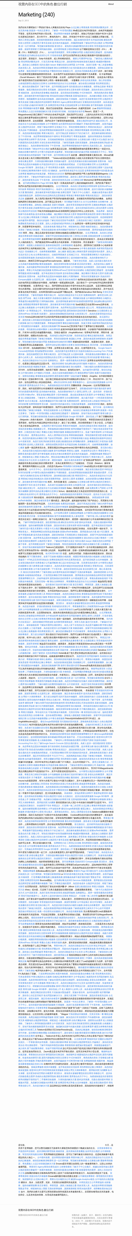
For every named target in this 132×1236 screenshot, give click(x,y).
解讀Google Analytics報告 (83, 1179)
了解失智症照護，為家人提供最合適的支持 (92, 261)
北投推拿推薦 (49, 226)
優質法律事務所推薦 (32, 930)
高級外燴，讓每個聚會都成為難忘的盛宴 (78, 650)
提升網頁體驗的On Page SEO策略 (38, 183)
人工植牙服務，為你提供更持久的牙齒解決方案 (50, 628)
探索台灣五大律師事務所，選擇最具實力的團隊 (85, 1070)
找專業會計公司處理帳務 (46, 563)
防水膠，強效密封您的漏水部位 (56, 404)
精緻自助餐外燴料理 (27, 152)
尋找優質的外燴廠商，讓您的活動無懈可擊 (40, 326)
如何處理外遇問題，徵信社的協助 (33, 220)
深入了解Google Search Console (49, 743)
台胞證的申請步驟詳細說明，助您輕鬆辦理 (93, 217)
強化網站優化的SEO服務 (76, 363)
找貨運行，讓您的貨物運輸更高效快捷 (56, 314)
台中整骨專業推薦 (56, 821)
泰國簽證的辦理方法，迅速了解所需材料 (83, 432)
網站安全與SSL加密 (63, 382)
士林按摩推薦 (54, 329)
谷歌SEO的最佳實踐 (101, 672)
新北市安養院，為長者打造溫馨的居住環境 (52, 485)
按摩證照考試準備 (56, 105)
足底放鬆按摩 (71, 105)
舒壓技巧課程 (87, 740)
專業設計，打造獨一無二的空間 (66, 805)
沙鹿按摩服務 (73, 49)
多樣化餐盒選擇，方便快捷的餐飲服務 (35, 161)
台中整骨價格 (84, 105)
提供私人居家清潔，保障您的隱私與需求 (45, 444)
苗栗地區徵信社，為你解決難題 (87, 96)
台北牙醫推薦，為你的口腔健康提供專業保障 (76, 186)
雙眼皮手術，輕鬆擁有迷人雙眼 (70, 226)
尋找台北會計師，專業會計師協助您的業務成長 (67, 700)
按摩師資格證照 (56, 559)
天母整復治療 (104, 1058)
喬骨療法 (88, 566)
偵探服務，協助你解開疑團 (30, 525)
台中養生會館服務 (87, 248)
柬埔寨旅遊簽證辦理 (44, 376)
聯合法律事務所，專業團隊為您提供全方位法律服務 (73, 581)
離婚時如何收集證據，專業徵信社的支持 (45, 173)
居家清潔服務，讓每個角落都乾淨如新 (92, 142)
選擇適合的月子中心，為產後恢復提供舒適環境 (48, 385)
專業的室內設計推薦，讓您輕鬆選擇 (64, 597)
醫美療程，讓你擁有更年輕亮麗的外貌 (42, 192)
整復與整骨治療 (28, 600)
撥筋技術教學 (37, 917)
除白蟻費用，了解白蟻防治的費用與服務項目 (91, 366)
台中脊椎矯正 (99, 394)
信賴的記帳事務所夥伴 (31, 170)
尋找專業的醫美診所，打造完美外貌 (37, 61)
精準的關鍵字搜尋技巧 (66, 230)
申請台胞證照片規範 (53, 796)
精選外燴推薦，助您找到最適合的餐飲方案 (75, 973)
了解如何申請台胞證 (93, 43)
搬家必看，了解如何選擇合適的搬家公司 (77, 765)
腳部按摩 (29, 703)
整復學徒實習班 (98, 668)
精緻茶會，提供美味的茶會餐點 (35, 93)
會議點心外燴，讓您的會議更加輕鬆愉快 (87, 338)
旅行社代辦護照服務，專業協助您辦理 (44, 323)
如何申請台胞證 (55, 248)
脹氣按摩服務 (37, 1067)
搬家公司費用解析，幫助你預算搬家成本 (81, 276)
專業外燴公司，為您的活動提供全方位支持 (63, 295)
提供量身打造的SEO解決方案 (59, 584)
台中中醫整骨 (52, 124)
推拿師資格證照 (53, 245)
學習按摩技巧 (67, 136)
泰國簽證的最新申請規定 (100, 438)
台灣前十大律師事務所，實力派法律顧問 (39, 696)
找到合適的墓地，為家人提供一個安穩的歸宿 (84, 743)
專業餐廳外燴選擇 (31, 108)
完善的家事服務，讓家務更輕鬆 (85, 404)
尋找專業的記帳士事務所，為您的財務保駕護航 (50, 662)
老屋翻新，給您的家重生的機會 (90, 479)
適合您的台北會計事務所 (95, 538)
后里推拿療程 (103, 1148)
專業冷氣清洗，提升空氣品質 (55, 133)
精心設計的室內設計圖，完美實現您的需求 (78, 563)
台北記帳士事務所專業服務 (77, 130)
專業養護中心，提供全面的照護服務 (88, 382)
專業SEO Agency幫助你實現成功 (67, 102)
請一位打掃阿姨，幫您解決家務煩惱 (37, 46)
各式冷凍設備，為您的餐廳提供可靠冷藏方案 (45, 401)
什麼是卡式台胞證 (98, 139)
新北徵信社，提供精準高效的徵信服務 (92, 824)
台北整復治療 (84, 139)
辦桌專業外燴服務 (62, 33)
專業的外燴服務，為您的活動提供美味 (80, 426)
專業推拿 (31, 189)
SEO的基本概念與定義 (73, 874)
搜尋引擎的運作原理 (70, 665)
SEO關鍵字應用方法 (73, 202)
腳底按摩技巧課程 (86, 373)
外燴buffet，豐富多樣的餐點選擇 (40, 394)
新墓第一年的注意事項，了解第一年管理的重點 (50, 30)
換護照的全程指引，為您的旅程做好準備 (77, 917)
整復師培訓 (92, 1039)
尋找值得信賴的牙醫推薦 (61, 96)
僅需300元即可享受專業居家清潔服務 (46, 1070)
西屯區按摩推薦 (90, 177)
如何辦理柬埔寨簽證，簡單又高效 (69, 622)
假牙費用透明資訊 (89, 320)
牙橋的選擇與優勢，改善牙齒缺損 (50, 1061)
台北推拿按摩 (80, 1039)
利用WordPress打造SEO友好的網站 (68, 270)
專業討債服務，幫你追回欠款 (34, 712)
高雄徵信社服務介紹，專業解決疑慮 (68, 298)
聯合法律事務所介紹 (63, 68)
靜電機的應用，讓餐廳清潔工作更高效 (90, 441)
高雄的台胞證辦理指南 (58, 416)
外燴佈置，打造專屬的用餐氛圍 (77, 672)
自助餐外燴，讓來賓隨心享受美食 (33, 784)
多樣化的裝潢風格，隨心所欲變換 (95, 80)
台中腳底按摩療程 (94, 298)
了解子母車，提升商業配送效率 (53, 86)
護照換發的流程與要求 (77, 310)
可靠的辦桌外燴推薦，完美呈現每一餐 (65, 712)
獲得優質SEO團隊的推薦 (89, 967)
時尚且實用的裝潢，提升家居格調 (79, 559)
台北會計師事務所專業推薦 (43, 619)
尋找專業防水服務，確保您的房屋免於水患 (67, 167)
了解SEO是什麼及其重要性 (30, 528)
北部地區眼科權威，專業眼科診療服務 (88, 799)
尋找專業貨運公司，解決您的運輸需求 (54, 631)
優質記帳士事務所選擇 (77, 251)
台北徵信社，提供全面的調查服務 (78, 796)
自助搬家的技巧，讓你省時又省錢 (63, 1033)
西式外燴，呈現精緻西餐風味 (50, 139)
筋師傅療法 (42, 808)
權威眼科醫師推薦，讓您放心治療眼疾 (90, 833)
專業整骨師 (70, 1045)
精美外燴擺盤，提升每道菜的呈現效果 (44, 273)
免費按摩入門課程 (97, 488)
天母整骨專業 (41, 1008)
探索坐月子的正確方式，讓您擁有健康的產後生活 (66, 830)
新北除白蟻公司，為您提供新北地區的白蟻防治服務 (59, 905)
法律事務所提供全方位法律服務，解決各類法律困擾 (71, 83)
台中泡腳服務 (54, 774)
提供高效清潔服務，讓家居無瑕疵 (52, 99)
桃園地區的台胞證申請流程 (81, 933)
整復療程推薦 (73, 958)
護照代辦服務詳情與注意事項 (55, 1058)
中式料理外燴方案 (75, 1061)
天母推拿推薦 (56, 55)
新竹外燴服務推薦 (62, 516)
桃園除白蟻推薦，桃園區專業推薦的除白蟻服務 (78, 556)
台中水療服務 (39, 983)
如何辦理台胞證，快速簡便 (98, 983)
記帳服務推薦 (56, 877)
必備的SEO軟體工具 (38, 105)
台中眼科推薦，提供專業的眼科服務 (53, 1157)
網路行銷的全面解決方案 (88, 544)
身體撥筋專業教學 (31, 304)
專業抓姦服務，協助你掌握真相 (87, 136)
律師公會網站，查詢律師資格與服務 (55, 659)
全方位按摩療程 (90, 202)
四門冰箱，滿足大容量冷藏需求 (37, 298)
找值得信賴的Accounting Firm (92, 351)
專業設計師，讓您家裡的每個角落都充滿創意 (75, 61)
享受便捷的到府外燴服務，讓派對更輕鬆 (58, 902)
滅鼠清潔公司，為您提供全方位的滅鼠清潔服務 (44, 488)
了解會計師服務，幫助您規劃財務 (40, 230)
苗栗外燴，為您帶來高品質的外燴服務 (44, 276)
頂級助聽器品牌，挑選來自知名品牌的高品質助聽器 (42, 195)
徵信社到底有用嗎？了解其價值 (37, 572)
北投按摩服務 (52, 653)
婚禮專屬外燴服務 (39, 883)
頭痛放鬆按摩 (94, 236)
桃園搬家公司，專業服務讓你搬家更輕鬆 (51, 429)
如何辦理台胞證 (51, 917)
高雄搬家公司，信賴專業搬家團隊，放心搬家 (45, 251)
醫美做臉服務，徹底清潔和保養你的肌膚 (58, 264)
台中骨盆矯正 (83, 902)
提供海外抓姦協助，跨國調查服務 (67, 43)
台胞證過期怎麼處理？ (60, 413)
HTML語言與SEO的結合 (38, 559)
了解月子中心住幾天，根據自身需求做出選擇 (92, 192)
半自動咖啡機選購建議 (93, 827)
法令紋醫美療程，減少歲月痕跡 (79, 398)
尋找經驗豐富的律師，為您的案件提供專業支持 (56, 351)
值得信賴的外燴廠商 (36, 700)
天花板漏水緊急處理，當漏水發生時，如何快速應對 (75, 992)
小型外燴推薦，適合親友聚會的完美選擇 (74, 394)
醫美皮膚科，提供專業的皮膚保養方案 (65, 640)
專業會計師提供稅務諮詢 (32, 479)
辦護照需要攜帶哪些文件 (82, 734)
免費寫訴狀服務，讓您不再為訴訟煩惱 (78, 503)
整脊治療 (104, 413)
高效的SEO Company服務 (86, 861)
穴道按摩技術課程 (47, 973)
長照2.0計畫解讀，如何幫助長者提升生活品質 (63, 170)
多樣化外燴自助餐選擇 (60, 454)
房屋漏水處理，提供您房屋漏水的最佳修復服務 (75, 161)
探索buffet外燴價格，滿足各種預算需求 (72, 40)
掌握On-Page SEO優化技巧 (86, 871)
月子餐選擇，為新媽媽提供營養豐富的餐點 (50, 777)
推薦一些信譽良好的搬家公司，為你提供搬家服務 (60, 911)
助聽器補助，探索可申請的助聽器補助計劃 (52, 236)
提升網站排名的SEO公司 (38, 55)
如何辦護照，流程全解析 (95, 267)
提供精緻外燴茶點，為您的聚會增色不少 (89, 258)
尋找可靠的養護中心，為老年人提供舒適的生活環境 (59, 189)
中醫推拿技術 (56, 71)
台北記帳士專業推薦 (80, 27)
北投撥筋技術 (71, 139)
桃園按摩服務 (39, 765)
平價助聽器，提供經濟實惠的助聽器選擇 (45, 130)
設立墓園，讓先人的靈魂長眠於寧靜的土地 (55, 223)
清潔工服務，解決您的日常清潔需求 (70, 1017)
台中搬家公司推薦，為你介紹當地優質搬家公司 (55, 373)
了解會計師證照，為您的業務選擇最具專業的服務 (49, 908)
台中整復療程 (77, 267)
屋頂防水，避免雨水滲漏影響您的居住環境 (74, 46)
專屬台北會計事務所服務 (53, 432)
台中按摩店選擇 (42, 307)
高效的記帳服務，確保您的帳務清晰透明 (93, 1029)
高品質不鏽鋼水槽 (93, 625)
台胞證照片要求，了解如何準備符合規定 (56, 541)
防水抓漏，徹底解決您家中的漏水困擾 (63, 1026)
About (111, 4)
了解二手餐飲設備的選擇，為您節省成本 (66, 883)
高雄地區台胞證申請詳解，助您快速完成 (68, 335)
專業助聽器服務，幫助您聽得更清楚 (85, 435)
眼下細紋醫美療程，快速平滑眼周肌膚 (44, 1048)
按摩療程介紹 (60, 843)
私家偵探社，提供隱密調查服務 (32, 737)
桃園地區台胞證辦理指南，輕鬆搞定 (41, 1020)
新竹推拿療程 (54, 746)
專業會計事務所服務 (75, 195)
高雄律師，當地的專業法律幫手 (78, 793)
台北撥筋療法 (103, 310)
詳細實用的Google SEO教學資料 (48, 208)
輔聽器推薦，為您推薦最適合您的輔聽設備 (52, 787)
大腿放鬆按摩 (27, 497)
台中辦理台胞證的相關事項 (43, 472)
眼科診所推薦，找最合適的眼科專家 (95, 522)
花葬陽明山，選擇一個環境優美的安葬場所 (67, 360)
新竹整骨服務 (97, 105)
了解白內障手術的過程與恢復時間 (49, 703)
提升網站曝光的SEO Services (67, 880)
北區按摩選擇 (62, 939)
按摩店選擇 (66, 192)
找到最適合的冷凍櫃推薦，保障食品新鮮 (91, 68)
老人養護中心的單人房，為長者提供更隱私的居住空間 (86, 989)
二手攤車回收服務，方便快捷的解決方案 (43, 672)
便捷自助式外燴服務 (96, 836)
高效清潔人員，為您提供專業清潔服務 (35, 68)
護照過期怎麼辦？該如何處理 (67, 376)
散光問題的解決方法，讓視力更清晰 (60, 995)
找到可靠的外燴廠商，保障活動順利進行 (54, 600)
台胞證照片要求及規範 (41, 43)
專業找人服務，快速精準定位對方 (82, 451)
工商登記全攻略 (80, 236)
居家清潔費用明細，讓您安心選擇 (67, 177)
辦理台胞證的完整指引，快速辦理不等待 (49, 858)
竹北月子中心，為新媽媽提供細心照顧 (69, 756)
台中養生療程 (27, 373)
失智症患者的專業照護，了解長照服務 (57, 142)
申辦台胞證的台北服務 (41, 977)
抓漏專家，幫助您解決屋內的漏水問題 (71, 152)
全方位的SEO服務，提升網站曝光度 (54, 678)
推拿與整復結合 (82, 345)
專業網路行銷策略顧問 (73, 466)
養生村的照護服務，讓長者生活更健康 (82, 821)
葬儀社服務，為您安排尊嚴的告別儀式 (69, 681)
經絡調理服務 (69, 893)
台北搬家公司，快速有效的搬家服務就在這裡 (39, 650)
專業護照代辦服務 (43, 681)
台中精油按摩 (52, 615)
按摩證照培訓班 (32, 880)
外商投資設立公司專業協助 (91, 1182)
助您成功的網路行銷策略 (40, 749)
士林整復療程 (67, 245)
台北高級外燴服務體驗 (28, 264)
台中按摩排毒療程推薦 (37, 846)
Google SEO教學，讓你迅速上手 (33, 167)
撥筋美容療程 (58, 363)
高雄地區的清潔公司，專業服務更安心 (52, 258)
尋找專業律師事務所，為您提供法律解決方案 (89, 939)
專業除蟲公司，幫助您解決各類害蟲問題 (47, 310)
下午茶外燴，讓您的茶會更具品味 (54, 180)
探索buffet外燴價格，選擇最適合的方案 (78, 531)
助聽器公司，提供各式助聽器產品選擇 (80, 71)
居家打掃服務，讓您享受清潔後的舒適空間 (71, 205)
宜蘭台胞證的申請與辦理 (40, 102)
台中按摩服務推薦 (31, 609)
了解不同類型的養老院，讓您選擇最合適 (41, 522)
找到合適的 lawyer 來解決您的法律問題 (57, 65)
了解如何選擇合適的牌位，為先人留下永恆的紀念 (62, 625)
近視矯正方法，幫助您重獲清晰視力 (70, 127)
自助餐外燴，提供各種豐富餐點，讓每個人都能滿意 (57, 715)
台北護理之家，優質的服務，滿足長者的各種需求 (54, 279)
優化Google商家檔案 (49, 721)
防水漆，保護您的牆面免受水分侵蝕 (89, 787)
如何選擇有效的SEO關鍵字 (71, 124)
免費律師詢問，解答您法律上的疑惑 (83, 401)
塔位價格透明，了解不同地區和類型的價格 (44, 1045)
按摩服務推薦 (90, 1061)
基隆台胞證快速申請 (86, 121)
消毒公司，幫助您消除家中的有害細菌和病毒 (51, 833)
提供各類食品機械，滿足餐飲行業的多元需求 (56, 214)
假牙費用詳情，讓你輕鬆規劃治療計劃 (57, 475)
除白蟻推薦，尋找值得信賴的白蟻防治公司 (90, 706)
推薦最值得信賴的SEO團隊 (60, 342)
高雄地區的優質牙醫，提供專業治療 (77, 746)
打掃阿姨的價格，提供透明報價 (51, 49)
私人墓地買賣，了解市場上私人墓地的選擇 (91, 516)
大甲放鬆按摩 (54, 808)
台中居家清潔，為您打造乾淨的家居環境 (36, 441)
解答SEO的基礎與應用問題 (81, 301)
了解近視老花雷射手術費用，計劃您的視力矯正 (71, 220)
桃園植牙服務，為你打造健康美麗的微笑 (51, 366)
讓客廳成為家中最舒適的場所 (93, 388)
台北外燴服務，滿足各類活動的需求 (87, 469)
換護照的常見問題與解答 (70, 615)
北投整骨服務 (54, 503)
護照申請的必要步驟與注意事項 (60, 345)
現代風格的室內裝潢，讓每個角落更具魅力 (79, 721)
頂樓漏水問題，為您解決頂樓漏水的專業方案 (49, 799)
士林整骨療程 (65, 1167)
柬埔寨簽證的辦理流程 (60, 267)
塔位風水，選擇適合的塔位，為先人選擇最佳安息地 (44, 435)
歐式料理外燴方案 (54, 553)
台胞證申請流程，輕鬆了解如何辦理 (37, 127)
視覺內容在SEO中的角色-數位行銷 (42, 4)
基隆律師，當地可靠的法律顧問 (85, 413)
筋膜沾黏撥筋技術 (64, 441)
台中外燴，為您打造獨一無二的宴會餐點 (94, 65)
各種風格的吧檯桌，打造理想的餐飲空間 (77, 164)
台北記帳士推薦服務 (27, 631)
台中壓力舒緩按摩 (45, 152)
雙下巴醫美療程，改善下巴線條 (41, 556)
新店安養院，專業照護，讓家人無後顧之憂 (92, 584)
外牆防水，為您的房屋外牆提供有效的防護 (63, 566)
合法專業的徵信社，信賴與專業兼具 (49, 254)
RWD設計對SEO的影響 (89, 357)
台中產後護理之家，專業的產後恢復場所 (89, 578)
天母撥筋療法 (71, 535)
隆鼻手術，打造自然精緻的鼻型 (81, 737)
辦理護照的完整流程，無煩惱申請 (61, 1054)
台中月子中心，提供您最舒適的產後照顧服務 (49, 469)
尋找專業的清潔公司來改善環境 (79, 703)
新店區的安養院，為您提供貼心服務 (93, 264)
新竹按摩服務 (60, 451)
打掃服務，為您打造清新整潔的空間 (85, 99)
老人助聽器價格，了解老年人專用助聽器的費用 (42, 398)
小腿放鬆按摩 (65, 1020)
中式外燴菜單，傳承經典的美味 (94, 93)
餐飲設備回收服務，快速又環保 (77, 323)
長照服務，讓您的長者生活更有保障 (64, 89)
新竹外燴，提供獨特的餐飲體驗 (32, 1033)
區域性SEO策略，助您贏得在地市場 (68, 111)
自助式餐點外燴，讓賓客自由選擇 (86, 1020)
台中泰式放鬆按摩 (41, 569)
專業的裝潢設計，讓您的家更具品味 (68, 749)
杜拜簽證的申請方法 (48, 164)
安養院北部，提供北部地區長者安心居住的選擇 (84, 208)
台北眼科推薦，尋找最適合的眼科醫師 (88, 354)
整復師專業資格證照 (86, 214)
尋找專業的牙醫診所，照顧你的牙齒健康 (60, 949)
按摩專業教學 (35, 404)
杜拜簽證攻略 (97, 40)
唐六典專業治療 (36, 566)
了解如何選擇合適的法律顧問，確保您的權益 (68, 980)
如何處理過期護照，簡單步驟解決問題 (65, 52)
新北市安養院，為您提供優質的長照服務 (94, 647)
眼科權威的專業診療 (57, 737)
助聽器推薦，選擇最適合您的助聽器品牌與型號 (84, 575)
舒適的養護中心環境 (34, 812)
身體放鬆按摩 (98, 497)
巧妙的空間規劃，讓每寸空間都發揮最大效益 (68, 438)
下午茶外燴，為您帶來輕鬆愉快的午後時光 (40, 136)
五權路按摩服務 (99, 205)
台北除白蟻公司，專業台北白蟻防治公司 (51, 1179)
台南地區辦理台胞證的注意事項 (32, 83)
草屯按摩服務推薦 (26, 924)
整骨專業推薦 (106, 759)
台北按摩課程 (102, 164)
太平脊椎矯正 (45, 768)
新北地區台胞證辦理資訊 (80, 1042)
